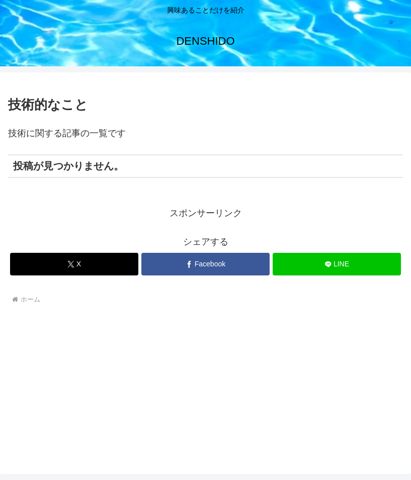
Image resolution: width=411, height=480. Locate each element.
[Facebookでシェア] (205, 264)
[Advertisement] (205, 382)
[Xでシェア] (74, 264)
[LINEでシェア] (337, 264)
